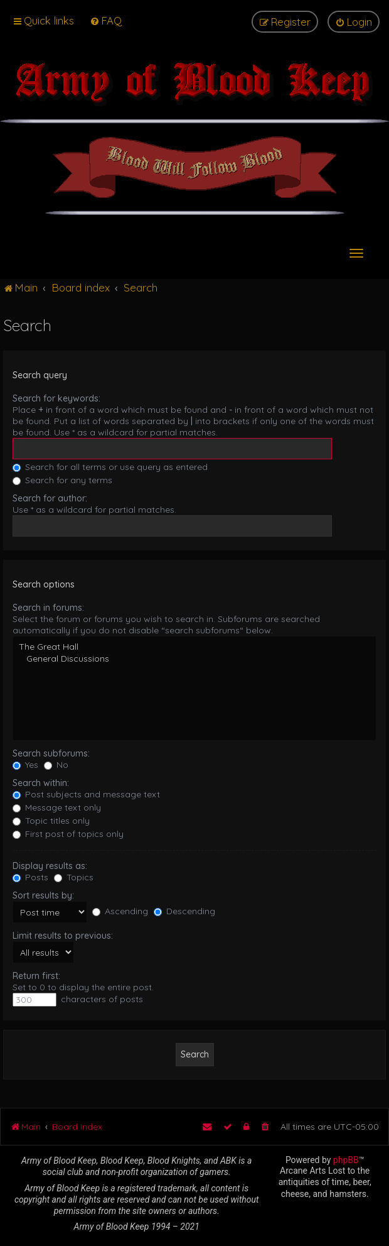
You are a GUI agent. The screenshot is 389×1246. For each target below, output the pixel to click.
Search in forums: (48, 607)
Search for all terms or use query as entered (110, 467)
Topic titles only (51, 820)
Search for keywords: (56, 398)
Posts (30, 877)
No (56, 764)
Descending (184, 911)
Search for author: (50, 498)
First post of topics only (68, 833)
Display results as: (50, 866)
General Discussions (194, 659)
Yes (25, 764)
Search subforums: (51, 753)
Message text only (57, 807)
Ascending (120, 911)
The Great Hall (194, 647)
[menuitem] (106, 20)
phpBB (346, 1160)
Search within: (41, 783)
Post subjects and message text (86, 794)
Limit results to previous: (63, 935)
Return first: (36, 975)
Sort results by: (43, 895)
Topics (73, 877)
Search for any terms (62, 480)
